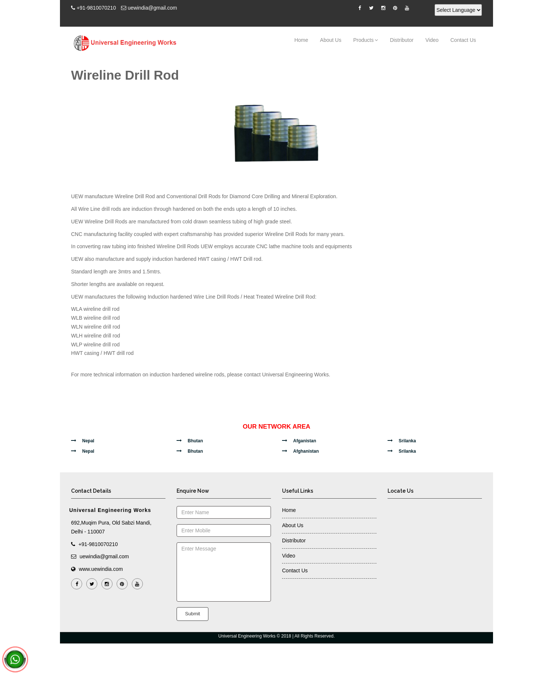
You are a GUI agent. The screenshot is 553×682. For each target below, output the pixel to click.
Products (365, 39)
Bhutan (195, 440)
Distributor (401, 40)
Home (301, 40)
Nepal (88, 440)
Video (432, 40)
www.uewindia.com (101, 569)
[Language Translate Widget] (458, 10)
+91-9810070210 (96, 8)
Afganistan (304, 440)
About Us (331, 40)
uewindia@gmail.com (152, 8)
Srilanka (407, 440)
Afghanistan (306, 451)
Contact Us (463, 40)
